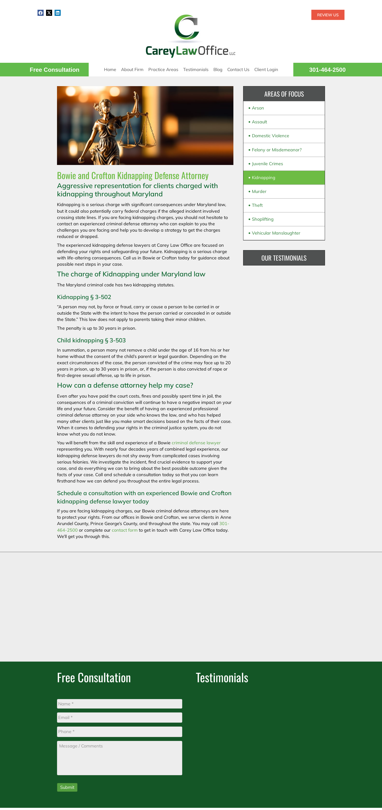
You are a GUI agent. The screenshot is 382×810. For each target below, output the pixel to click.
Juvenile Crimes (267, 163)
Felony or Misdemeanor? (277, 150)
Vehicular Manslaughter (276, 233)
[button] (41, 13)
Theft (257, 205)
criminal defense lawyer (196, 443)
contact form (125, 530)
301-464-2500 (327, 69)
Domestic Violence (270, 135)
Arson (258, 108)
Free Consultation (54, 69)
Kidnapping (263, 177)
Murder (259, 191)
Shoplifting (263, 219)
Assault (259, 122)
